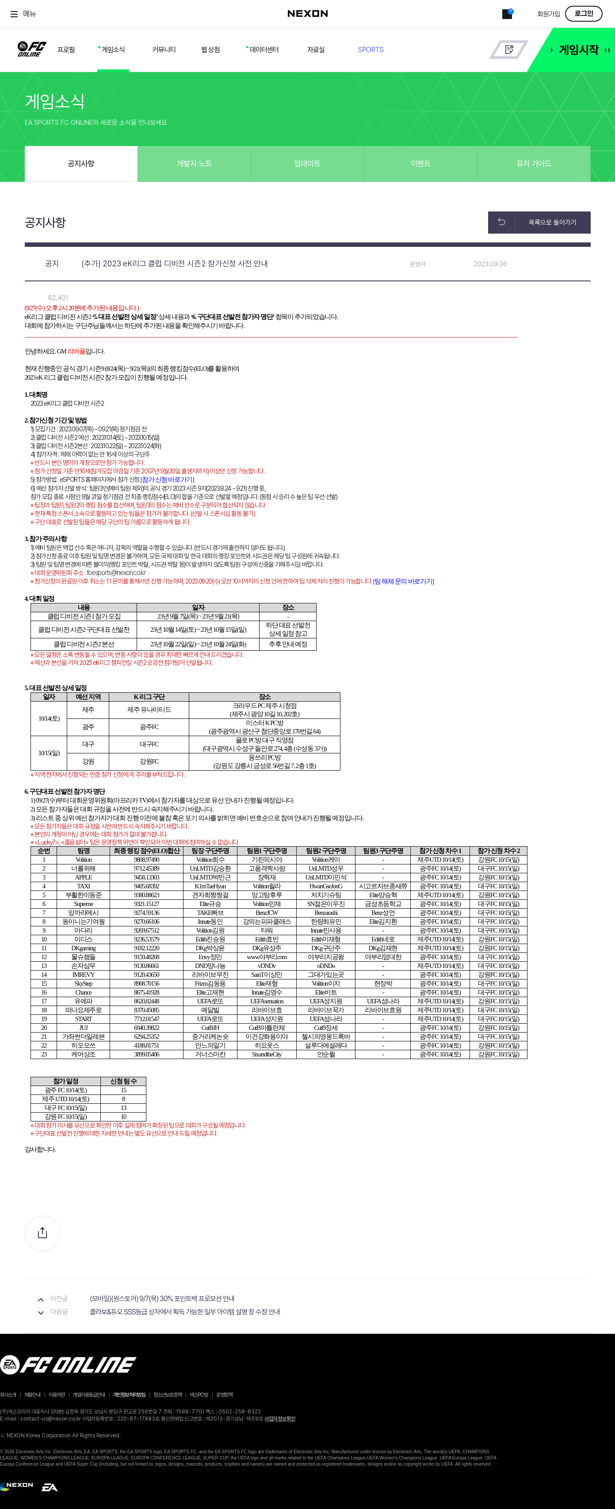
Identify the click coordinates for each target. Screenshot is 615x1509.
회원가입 (548, 14)
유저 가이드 (533, 163)
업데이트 (307, 163)
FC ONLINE (32, 47)
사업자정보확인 (279, 1419)
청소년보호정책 (167, 1395)
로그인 (584, 14)
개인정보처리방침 (129, 1395)
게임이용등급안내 (89, 1395)
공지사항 (81, 163)
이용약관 (57, 1395)
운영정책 (224, 1395)
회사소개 (8, 1395)
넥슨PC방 (199, 1395)
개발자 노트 (194, 163)
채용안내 (32, 1395)
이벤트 (421, 163)
